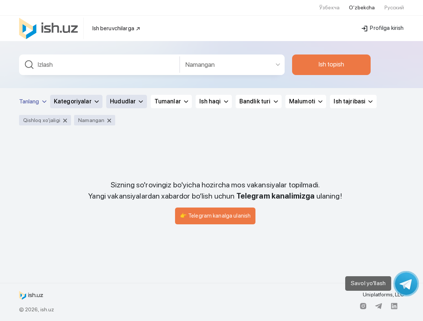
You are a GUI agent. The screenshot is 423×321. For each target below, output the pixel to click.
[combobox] (99, 64)
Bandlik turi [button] (258, 101)
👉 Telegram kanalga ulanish (215, 215)
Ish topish (331, 64)
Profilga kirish (383, 28)
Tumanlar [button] (171, 101)
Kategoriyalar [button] (76, 101)
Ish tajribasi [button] (353, 101)
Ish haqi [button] (213, 101)
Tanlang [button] (32, 101)
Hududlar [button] (126, 101)
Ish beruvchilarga (116, 28)
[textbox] (99, 64)
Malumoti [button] (305, 101)
